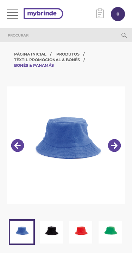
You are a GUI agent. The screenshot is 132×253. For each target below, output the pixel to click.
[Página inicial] (43, 14)
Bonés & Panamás (34, 65)
